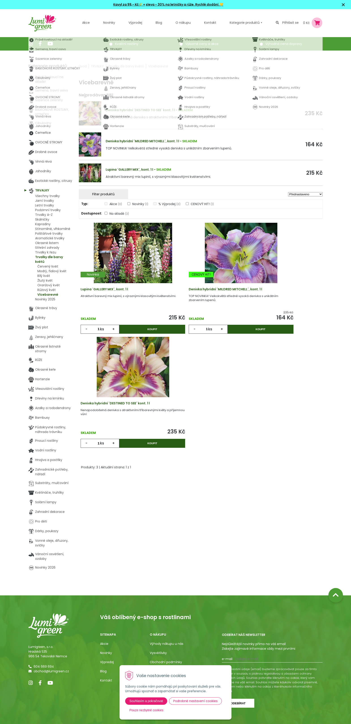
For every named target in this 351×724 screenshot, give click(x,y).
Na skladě (119, 213)
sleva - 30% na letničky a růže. (170, 4)
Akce (86, 22)
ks (103, 333)
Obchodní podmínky (166, 662)
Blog (103, 671)
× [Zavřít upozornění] (343, 4)
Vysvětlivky (158, 653)
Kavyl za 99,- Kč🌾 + (129, 4)
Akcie (104, 643)
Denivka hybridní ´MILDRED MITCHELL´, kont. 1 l (142, 141)
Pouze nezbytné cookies (146, 710)
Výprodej (135, 22)
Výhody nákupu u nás (166, 643)
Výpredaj (107, 662)
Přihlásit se (290, 22)
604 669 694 (44, 666)
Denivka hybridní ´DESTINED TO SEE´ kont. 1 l (140, 110)
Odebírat (238, 703)
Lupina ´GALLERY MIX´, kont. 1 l (129, 169)
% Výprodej (169, 204)
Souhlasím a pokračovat (146, 701)
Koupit (137, 333)
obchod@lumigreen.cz (51, 671)
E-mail (227, 659)
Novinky (109, 22)
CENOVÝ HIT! (202, 204)
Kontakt (106, 680)
